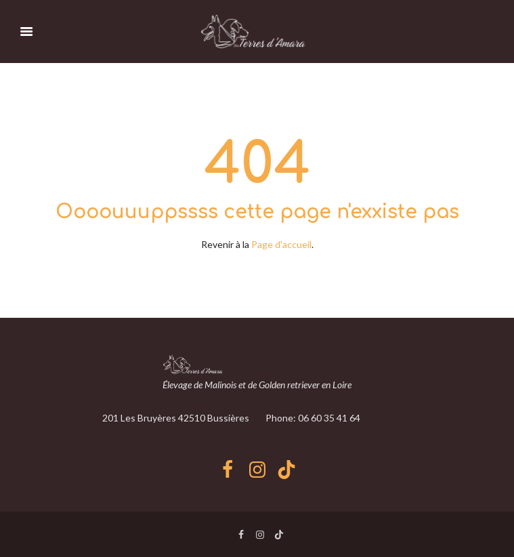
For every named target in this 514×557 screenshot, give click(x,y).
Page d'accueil (281, 244)
